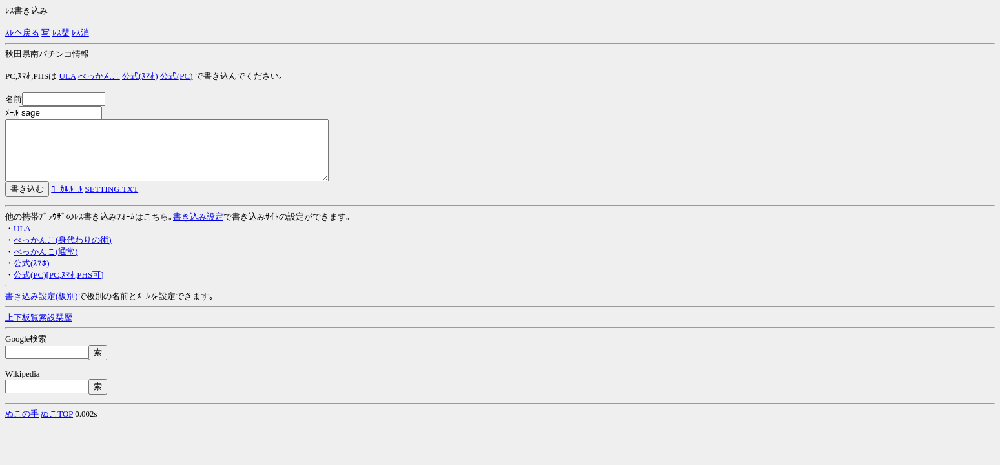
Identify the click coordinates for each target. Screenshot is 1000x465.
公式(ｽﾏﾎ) (140, 76)
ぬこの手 (22, 425)
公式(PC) (176, 76)
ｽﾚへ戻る (22, 32)
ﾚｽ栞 (61, 32)
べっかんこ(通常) (46, 263)
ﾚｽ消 (80, 32)
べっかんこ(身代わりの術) (63, 251)
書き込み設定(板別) (41, 308)
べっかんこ (99, 76)
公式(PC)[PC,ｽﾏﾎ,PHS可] (58, 286)
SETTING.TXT (112, 200)
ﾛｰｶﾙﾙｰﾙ (67, 200)
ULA (67, 76)
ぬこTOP (57, 425)
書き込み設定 (198, 228)
